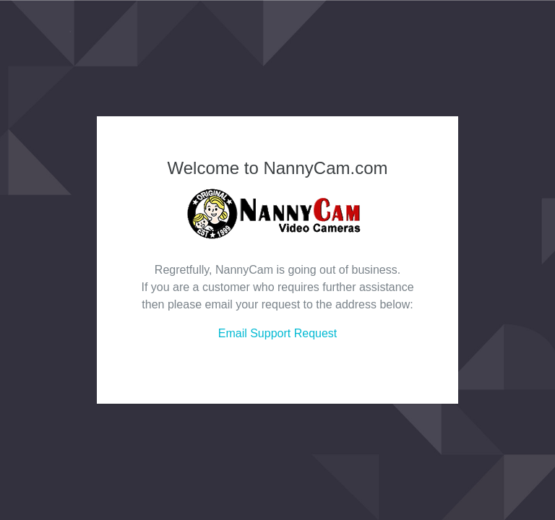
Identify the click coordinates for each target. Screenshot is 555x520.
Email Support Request (277, 333)
